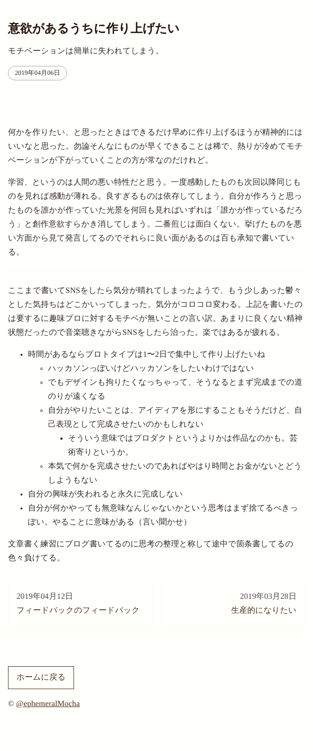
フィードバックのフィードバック (80, 602)
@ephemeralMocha (48, 704)
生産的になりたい (232, 602)
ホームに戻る (41, 677)
